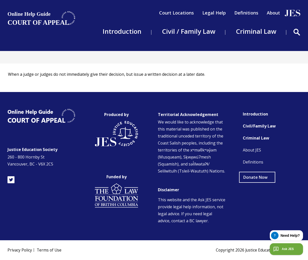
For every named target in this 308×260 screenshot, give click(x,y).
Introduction (255, 114)
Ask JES (283, 249)
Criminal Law (256, 138)
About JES (252, 150)
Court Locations (176, 13)
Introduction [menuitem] (122, 31)
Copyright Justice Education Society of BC (257, 250)
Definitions (246, 13)
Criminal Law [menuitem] (256, 31)
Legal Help (214, 13)
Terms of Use (50, 250)
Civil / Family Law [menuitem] (188, 31)
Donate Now (255, 177)
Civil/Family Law (259, 126)
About (273, 13)
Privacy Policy (19, 250)
